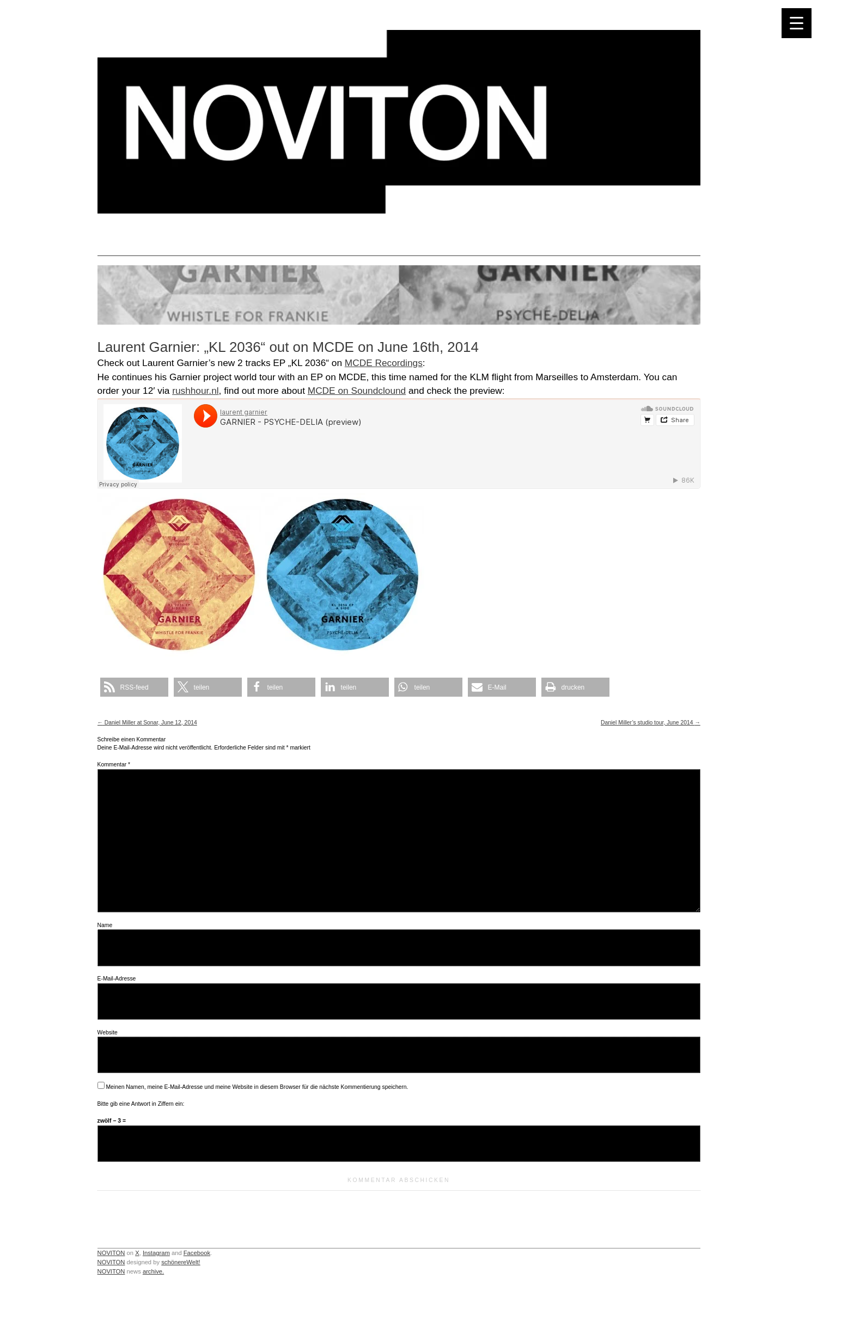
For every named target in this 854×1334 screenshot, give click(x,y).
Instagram (156, 1253)
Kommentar (113, 764)
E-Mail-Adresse (116, 979)
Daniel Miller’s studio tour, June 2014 (650, 723)
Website (107, 1032)
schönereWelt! (180, 1262)
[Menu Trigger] (797, 23)
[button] (134, 687)
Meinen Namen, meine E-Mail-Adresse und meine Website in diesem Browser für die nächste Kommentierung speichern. (257, 1087)
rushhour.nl (195, 390)
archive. (153, 1271)
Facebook (197, 1253)
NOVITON (111, 1253)
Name (105, 925)
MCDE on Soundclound (357, 390)
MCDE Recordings (384, 362)
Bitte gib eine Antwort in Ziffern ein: (141, 1104)
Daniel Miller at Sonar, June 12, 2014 (147, 723)
